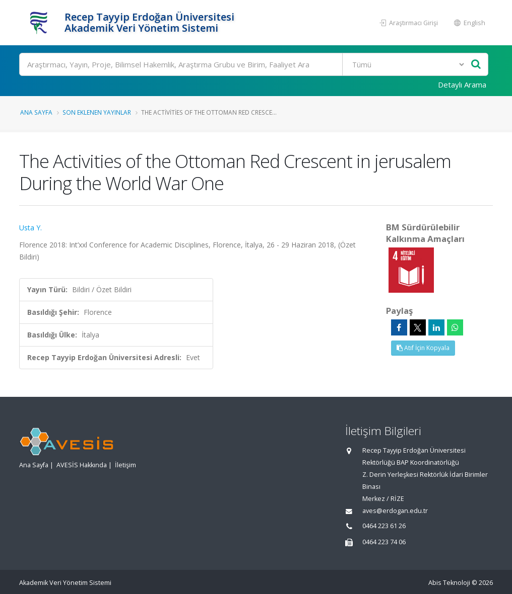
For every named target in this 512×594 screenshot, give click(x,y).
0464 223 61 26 (384, 526)
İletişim (125, 465)
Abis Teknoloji (449, 582)
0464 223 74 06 (384, 542)
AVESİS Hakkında (81, 465)
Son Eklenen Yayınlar (96, 112)
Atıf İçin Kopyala (423, 348)
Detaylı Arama (462, 84)
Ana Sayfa (36, 112)
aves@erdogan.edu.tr (395, 510)
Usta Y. (30, 227)
